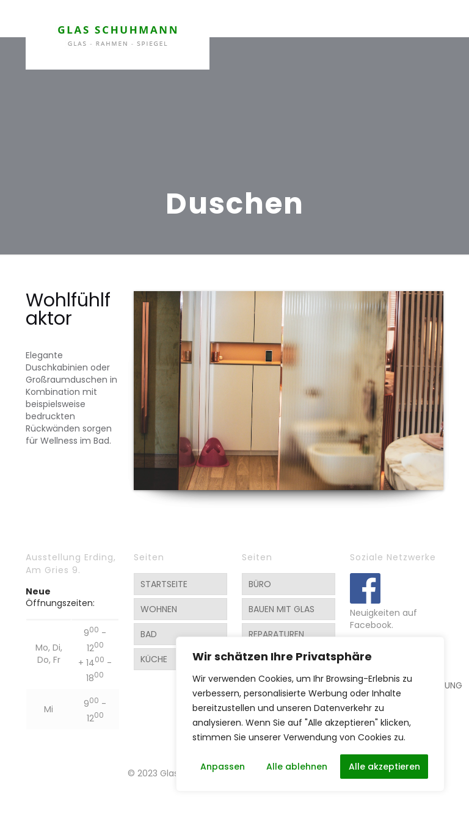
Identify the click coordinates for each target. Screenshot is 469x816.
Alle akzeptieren (384, 766)
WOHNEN (158, 609)
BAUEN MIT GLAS (281, 609)
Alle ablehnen (296, 766)
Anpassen (222, 766)
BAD (148, 634)
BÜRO (260, 584)
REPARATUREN (276, 634)
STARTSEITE (163, 584)
